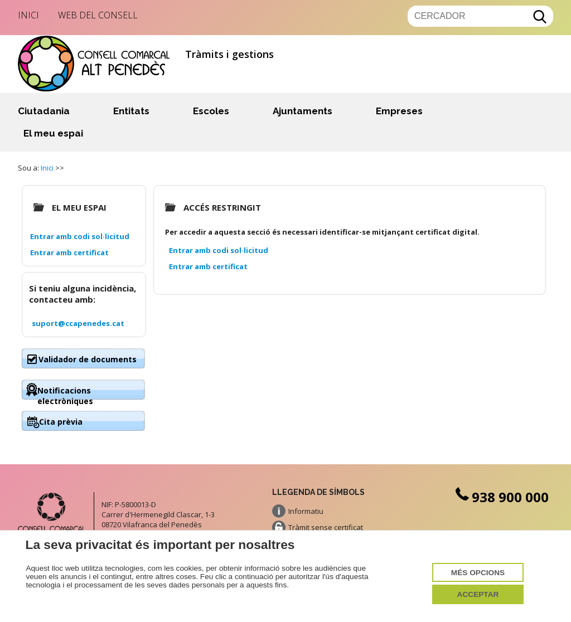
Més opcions (478, 572)
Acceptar (478, 594)
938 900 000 (501, 497)
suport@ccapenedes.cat (78, 323)
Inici (28, 15)
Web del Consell (98, 15)
